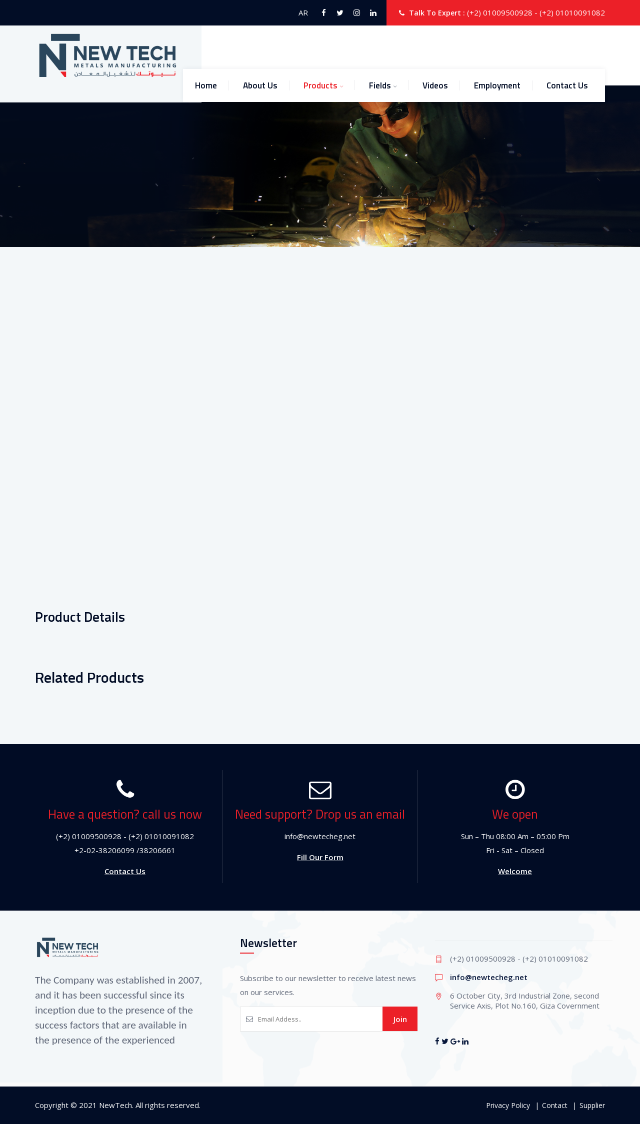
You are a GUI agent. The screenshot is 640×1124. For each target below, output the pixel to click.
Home (206, 85)
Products (321, 85)
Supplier (592, 1105)
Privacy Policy (508, 1105)
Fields (380, 85)
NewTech (115, 1105)
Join (400, 1019)
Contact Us (567, 85)
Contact (555, 1105)
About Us (260, 85)
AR (303, 12)
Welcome (515, 871)
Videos (435, 85)
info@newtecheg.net (489, 977)
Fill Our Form (320, 857)
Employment (497, 85)
